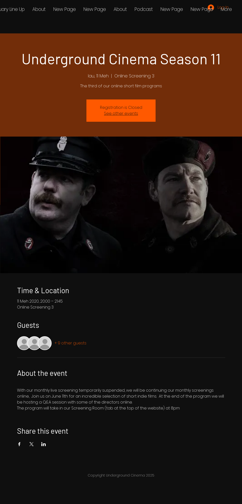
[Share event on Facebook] (19, 444)
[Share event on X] (31, 444)
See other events (121, 113)
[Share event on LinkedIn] (43, 444)
